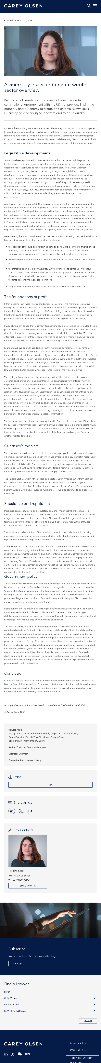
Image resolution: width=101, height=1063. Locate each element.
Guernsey (23, 753)
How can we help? (82, 1057)
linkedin (6, 1054)
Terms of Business (78, 1049)
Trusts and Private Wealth (36, 733)
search (88, 1020)
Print (50, 784)
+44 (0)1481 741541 (21, 879)
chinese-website (28, 1054)
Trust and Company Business (31, 747)
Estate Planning (16, 736)
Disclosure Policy (77, 1043)
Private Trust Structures (37, 736)
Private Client (57, 736)
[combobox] (50, 998)
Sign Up (17, 963)
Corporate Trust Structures (64, 733)
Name (7, 992)
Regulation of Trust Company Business (27, 740)
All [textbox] (15, 998)
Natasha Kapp (34, 760)
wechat (20, 1054)
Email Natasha (27, 885)
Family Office (15, 733)
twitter (12, 1054)
